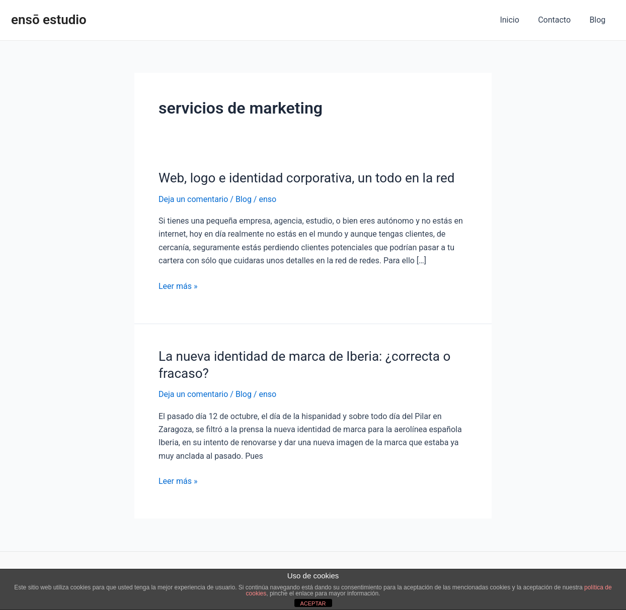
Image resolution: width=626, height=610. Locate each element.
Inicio (516, 20)
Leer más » (178, 286)
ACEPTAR (313, 603)
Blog (599, 20)
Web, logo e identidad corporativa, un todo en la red (307, 177)
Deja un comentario (193, 199)
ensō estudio (49, 19)
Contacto (558, 20)
